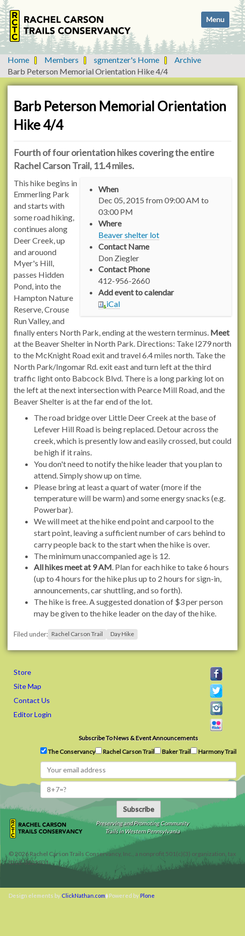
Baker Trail (172, 751)
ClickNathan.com (83, 895)
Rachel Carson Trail (77, 634)
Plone (147, 895)
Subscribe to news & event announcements (138, 738)
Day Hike (122, 634)
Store (22, 672)
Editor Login (32, 714)
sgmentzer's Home (126, 59)
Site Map (27, 686)
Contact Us (32, 700)
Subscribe (138, 809)
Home (18, 59)
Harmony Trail (213, 751)
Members (61, 59)
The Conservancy (67, 751)
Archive (187, 59)
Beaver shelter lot (128, 235)
